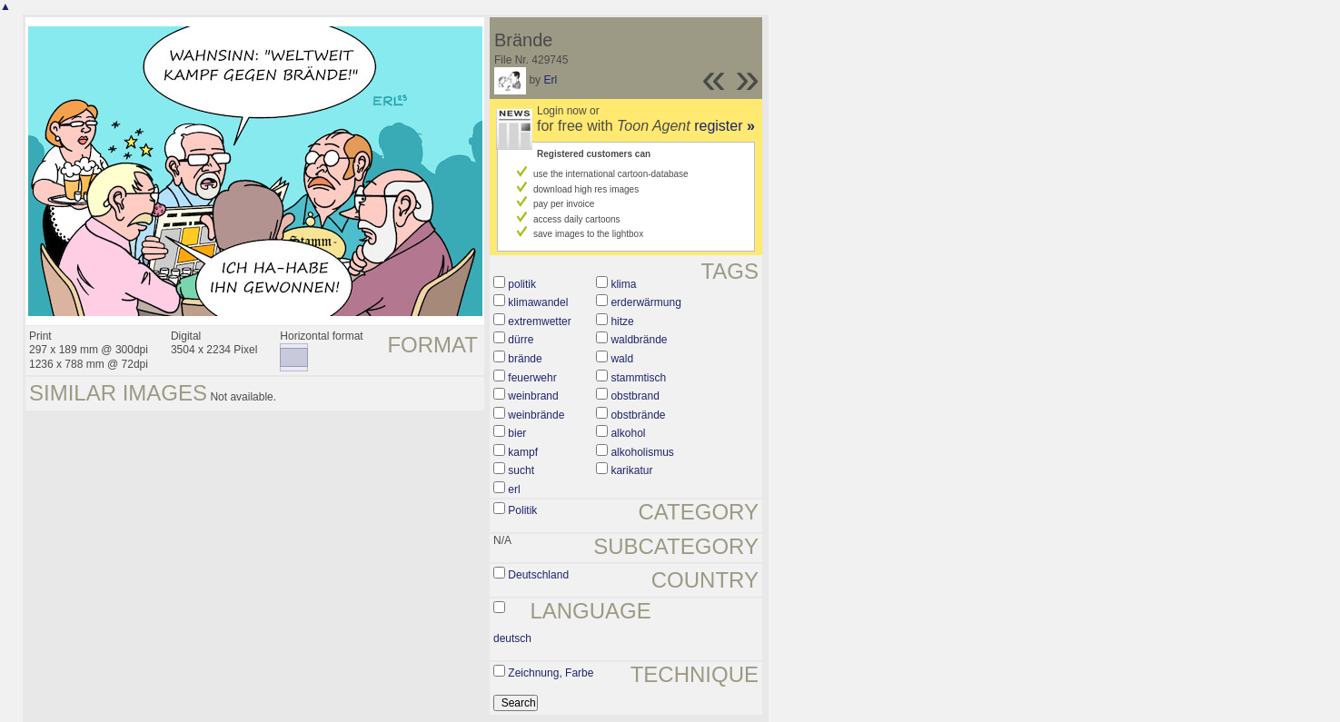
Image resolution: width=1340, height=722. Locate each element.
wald (621, 358)
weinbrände (536, 415)
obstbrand (634, 396)
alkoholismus (641, 452)
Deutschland (538, 575)
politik (522, 284)
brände (524, 358)
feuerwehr (532, 377)
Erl (550, 80)
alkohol (627, 433)
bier (517, 433)
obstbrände (637, 415)
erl (514, 489)
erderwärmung (645, 302)
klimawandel (538, 302)
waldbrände (638, 339)
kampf (523, 452)
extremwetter (539, 321)
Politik (522, 510)
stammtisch (638, 377)
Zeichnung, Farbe (550, 673)
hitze (621, 321)
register (724, 126)
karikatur (631, 470)
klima (623, 284)
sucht (521, 470)
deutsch (512, 638)
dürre (520, 339)
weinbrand (533, 396)
